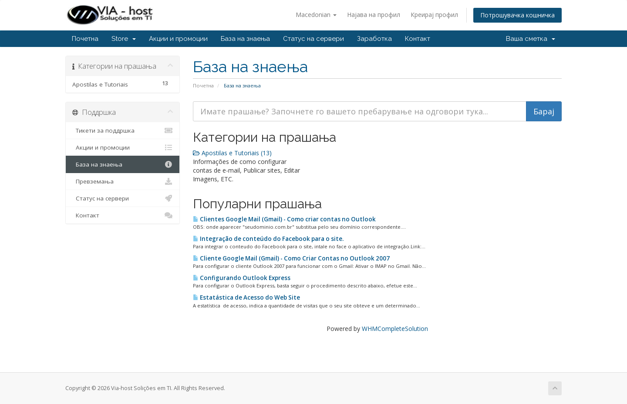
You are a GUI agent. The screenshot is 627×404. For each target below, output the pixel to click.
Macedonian (316, 14)
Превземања (122, 181)
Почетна (85, 39)
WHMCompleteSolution (395, 328)
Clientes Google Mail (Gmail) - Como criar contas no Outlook (284, 219)
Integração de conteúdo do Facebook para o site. (268, 239)
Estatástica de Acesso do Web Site (246, 297)
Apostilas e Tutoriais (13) (232, 153)
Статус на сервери (313, 39)
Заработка (374, 39)
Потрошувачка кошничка (517, 15)
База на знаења (245, 39)
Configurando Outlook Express (241, 278)
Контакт (417, 39)
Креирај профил (434, 14)
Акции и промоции (178, 39)
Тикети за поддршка (122, 130)
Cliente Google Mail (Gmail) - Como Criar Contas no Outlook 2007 (291, 258)
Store (123, 39)
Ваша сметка (530, 39)
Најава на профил (373, 14)
